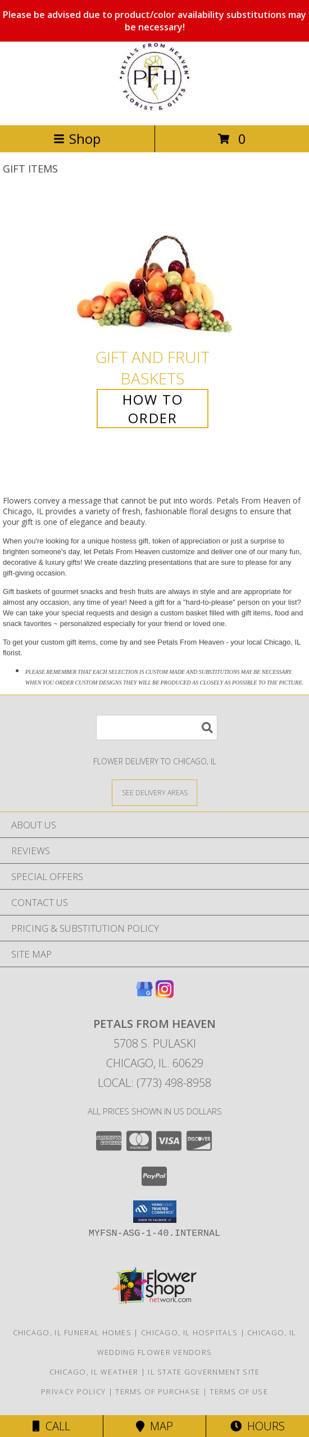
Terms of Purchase (157, 1391)
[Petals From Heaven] (154, 108)
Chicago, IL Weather (94, 1372)
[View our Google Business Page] (144, 994)
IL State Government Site (204, 1372)
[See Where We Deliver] (154, 792)
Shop (77, 138)
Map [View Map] (154, 1426)
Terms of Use (239, 1391)
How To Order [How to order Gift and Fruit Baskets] (152, 408)
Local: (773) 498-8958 (154, 1082)
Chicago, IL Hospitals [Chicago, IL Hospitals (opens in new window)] (189, 1332)
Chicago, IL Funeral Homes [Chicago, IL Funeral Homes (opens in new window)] (72, 1332)
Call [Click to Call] (51, 1426)
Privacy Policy (73, 1391)
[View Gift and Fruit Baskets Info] (154, 269)
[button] (154, 1211)
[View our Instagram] (165, 994)
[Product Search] (156, 727)
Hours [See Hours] (257, 1426)
